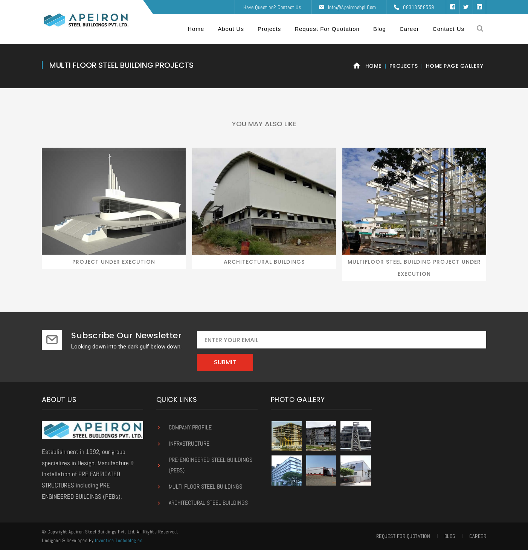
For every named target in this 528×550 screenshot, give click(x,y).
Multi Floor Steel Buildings (205, 486)
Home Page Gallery (455, 66)
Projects (403, 66)
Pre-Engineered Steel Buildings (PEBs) (210, 465)
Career (477, 536)
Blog (449, 536)
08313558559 (418, 7)
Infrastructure (189, 444)
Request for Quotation (403, 536)
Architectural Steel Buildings (208, 503)
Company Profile (190, 427)
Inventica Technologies (118, 540)
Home (373, 66)
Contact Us (289, 7)
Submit (225, 362)
